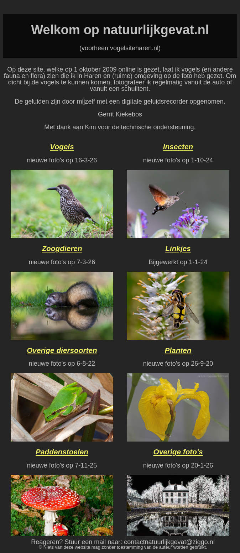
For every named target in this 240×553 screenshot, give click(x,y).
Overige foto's (178, 452)
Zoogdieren (62, 248)
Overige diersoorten (62, 350)
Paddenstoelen (62, 452)
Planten (178, 350)
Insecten (178, 146)
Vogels (62, 146)
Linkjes (178, 248)
